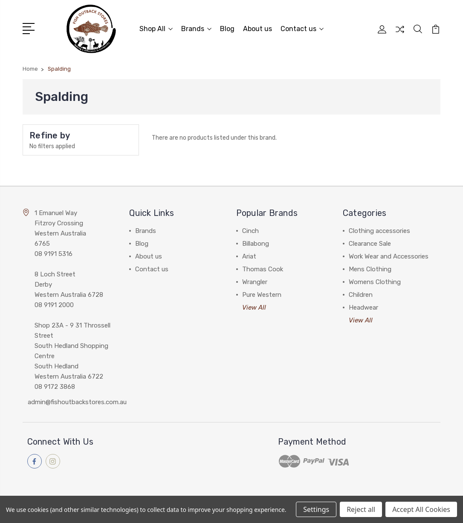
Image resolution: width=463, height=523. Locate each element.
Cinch (250, 230)
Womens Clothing (375, 281)
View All (254, 306)
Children (361, 294)
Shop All (156, 28)
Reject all (361, 509)
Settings (316, 509)
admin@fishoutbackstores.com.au (77, 401)
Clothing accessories (379, 230)
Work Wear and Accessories (388, 255)
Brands (196, 28)
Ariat (249, 255)
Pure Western (261, 294)
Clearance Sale (370, 243)
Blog (227, 28)
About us (257, 28)
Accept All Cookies (421, 509)
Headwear (363, 306)
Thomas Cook (262, 268)
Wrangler (254, 281)
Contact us (302, 28)
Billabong (255, 243)
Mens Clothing (370, 268)
